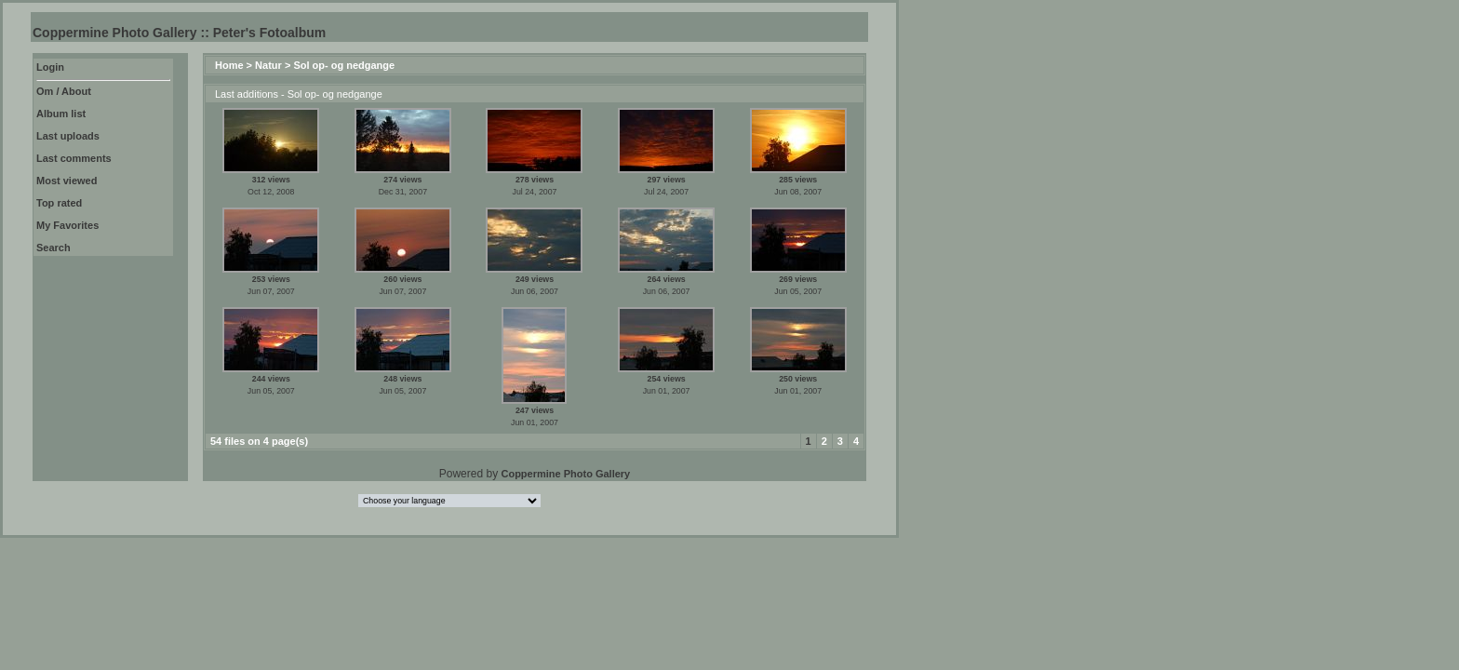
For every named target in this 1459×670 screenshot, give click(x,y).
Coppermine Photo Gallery (565, 473)
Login (50, 67)
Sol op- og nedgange (344, 65)
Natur (268, 65)
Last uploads (68, 135)
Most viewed (66, 180)
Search (53, 247)
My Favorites (67, 225)
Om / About (63, 91)
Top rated (59, 202)
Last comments (74, 158)
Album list (61, 113)
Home (229, 65)
